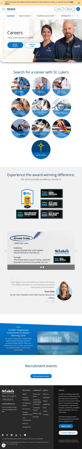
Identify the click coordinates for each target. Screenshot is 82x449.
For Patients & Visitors (27, 404)
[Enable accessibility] (3, 445)
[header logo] (11, 9)
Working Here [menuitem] (66, 16)
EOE (3, 442)
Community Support (36, 409)
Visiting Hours (27, 427)
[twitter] (21, 435)
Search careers (15, 45)
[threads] (16, 435)
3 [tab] (43, 267)
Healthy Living (37, 413)
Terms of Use (32, 442)
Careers (10, 15)
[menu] (3, 9)
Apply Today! (65, 426)
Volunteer (36, 417)
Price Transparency (27, 419)
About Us (46, 394)
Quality (45, 411)
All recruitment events (41, 376)
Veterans (25, 423)
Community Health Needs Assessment (37, 402)
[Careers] (59, 9)
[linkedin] (12, 435)
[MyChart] (69, 9)
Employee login (32, 45)
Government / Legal (13, 444)
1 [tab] (39, 267)
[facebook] (3, 435)
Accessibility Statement (15, 442)
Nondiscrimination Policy (41, 442)
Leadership (46, 404)
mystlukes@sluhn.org (8, 404)
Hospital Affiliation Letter (27, 413)
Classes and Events (36, 395)
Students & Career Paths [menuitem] (45, 16)
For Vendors (26, 409)
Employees (46, 397)
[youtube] (25, 435)
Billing (24, 394)
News (44, 408)
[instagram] (7, 435)
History (45, 401)
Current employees (68, 433)
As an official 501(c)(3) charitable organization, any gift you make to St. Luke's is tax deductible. (22, 438)
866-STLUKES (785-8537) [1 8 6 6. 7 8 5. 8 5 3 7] (9, 397)
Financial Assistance (26, 399)
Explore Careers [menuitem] (24, 16)
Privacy (6, 442)
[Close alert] (78, 3)
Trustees (46, 414)
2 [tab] (41, 267)
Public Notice (24, 442)
